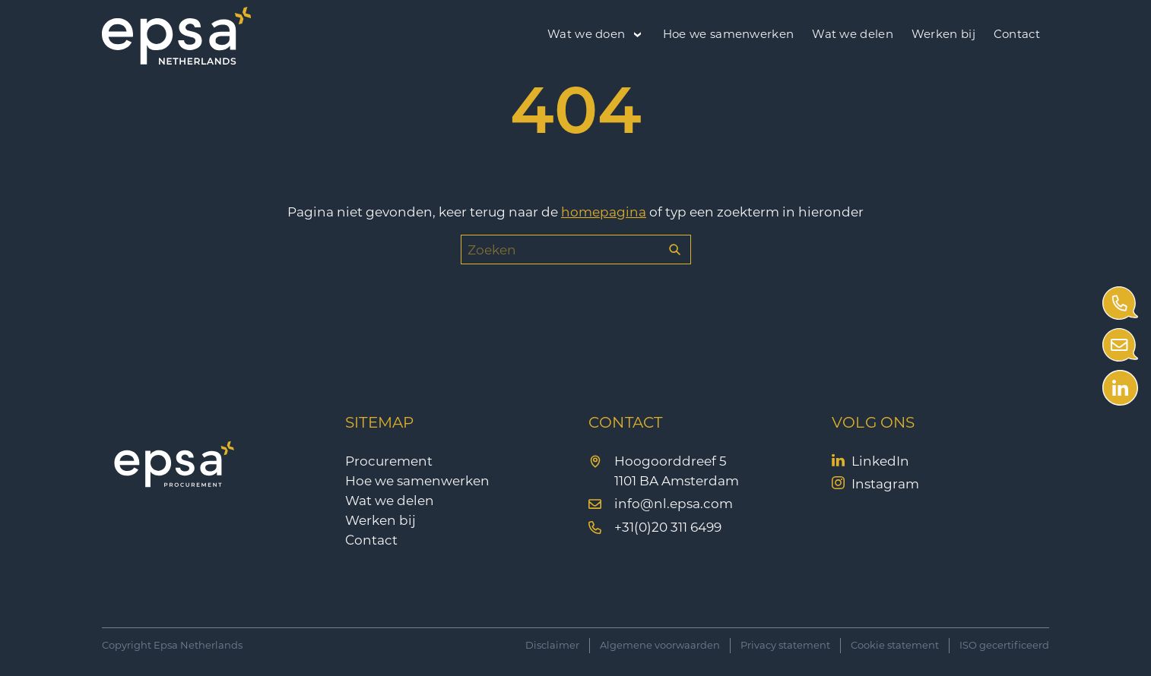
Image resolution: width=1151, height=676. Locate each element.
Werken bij (943, 34)
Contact (1017, 34)
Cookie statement (895, 645)
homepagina (603, 212)
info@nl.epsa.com (673, 503)
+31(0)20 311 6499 (667, 527)
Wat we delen (852, 34)
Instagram (885, 483)
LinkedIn (880, 461)
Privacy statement (785, 645)
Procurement (389, 461)
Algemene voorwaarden (660, 645)
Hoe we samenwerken (728, 34)
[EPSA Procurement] (176, 60)
